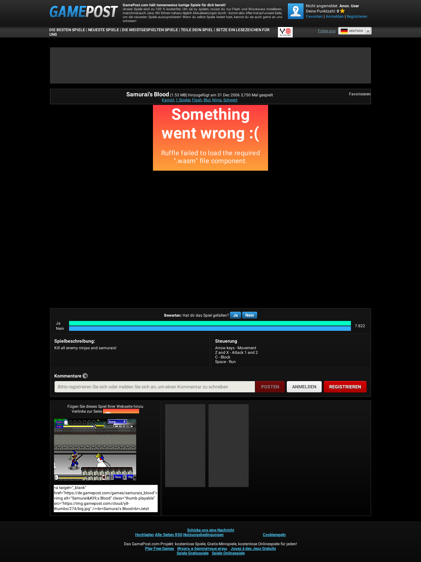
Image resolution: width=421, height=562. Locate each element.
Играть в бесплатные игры (202, 548)
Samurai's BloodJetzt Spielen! (95, 449)
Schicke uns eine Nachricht (210, 530)
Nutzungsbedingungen (203, 534)
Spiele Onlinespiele (228, 553)
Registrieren (357, 16)
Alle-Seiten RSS (168, 534)
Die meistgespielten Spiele (150, 30)
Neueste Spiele (103, 30)
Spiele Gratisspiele (193, 553)
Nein (249, 315)
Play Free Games (159, 548)
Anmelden (335, 16)
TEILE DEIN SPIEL (197, 30)
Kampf (168, 100)
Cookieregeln (274, 534)
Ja (235, 315)
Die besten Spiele (67, 30)
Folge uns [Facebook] (326, 31)
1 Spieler (183, 100)
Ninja (217, 100)
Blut (207, 100)
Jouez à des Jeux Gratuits (253, 548)
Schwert (230, 100)
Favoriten (314, 16)
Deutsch (351, 31)
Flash (197, 100)
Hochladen (144, 534)
